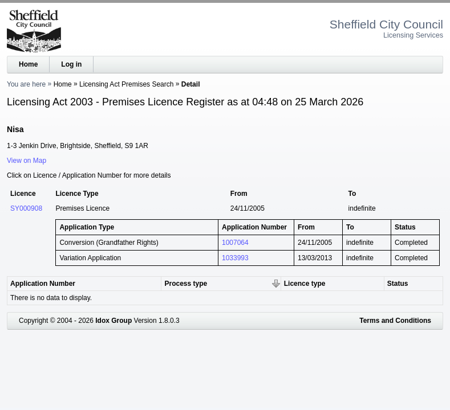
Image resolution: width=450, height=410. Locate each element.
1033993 (235, 258)
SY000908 (26, 208)
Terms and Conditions (395, 321)
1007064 (235, 243)
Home (28, 64)
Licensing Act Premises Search (126, 84)
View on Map (26, 161)
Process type (185, 284)
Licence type (305, 284)
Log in (71, 64)
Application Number (42, 284)
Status (397, 284)
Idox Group (113, 321)
